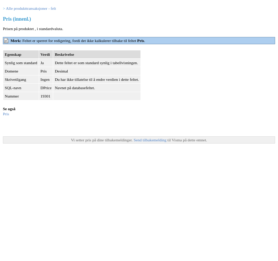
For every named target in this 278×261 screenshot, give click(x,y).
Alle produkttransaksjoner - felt (31, 8)
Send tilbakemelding (150, 140)
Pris (6, 114)
